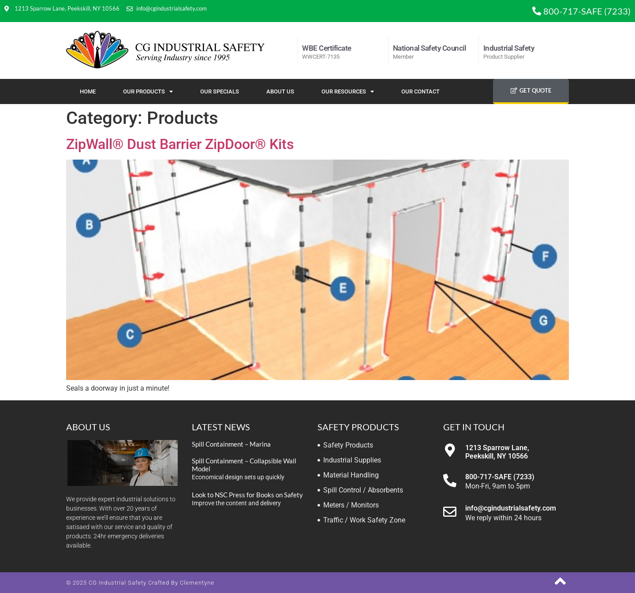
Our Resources (347, 91)
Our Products (148, 91)
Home (88, 91)
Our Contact (420, 91)
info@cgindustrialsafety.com (510, 508)
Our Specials (219, 91)
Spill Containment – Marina (231, 444)
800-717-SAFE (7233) (499, 477)
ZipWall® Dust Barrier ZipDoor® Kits (180, 144)
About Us (280, 91)
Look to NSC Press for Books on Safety (247, 495)
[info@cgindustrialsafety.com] (449, 511)
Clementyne (197, 582)
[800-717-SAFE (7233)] (449, 480)
